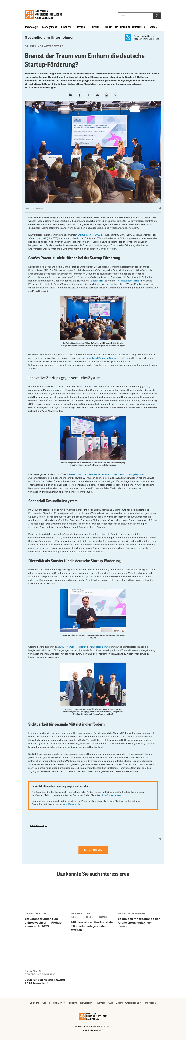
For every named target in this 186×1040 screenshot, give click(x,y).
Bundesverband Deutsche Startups (99, 358)
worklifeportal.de (71, 804)
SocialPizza (97, 280)
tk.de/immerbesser (111, 795)
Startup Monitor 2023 (89, 234)
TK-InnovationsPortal (128, 280)
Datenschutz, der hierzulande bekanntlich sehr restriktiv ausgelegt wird (107, 474)
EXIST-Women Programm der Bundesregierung (84, 646)
